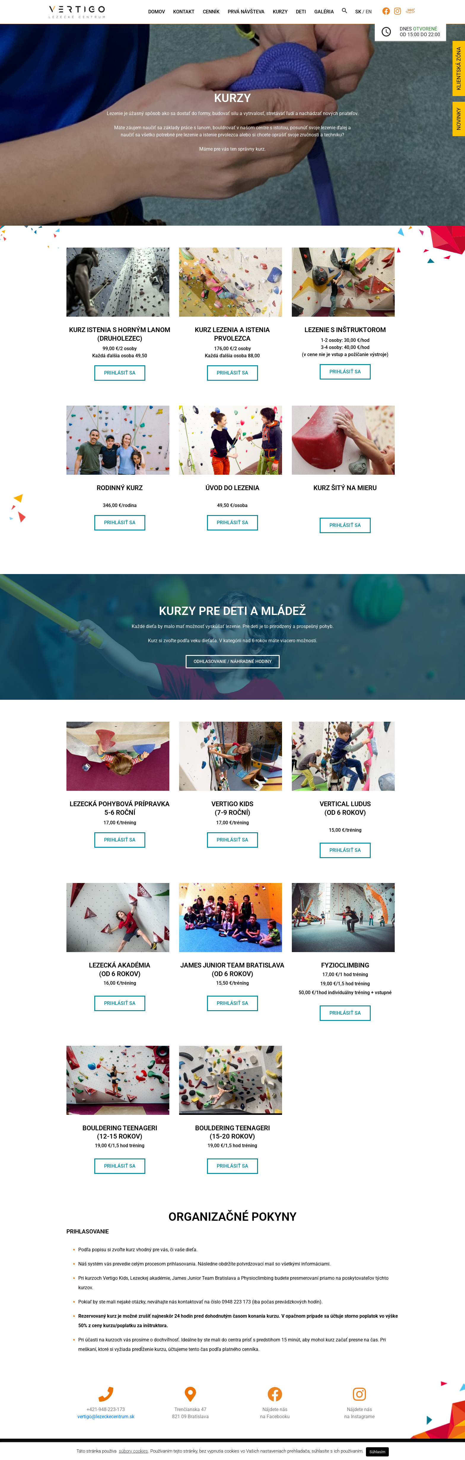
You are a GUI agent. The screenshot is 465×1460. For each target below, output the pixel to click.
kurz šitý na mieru (345, 488)
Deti (301, 12)
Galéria (324, 12)
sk (358, 12)
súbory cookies (133, 1451)
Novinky (459, 119)
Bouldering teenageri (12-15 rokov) (119, 1136)
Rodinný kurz (120, 488)
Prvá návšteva (246, 12)
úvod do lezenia (232, 488)
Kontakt (184, 12)
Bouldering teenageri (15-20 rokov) (232, 1136)
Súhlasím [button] (377, 1452)
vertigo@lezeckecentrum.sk (105, 1416)
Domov (156, 12)
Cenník (211, 12)
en (369, 12)
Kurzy (280, 12)
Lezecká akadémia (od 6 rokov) (119, 974)
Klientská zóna (459, 68)
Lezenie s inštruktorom (345, 330)
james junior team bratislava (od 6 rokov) (232, 974)
